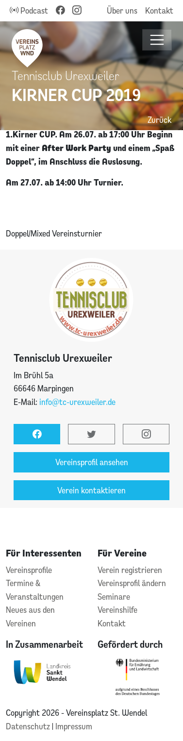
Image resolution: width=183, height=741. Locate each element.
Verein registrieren (130, 569)
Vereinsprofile (29, 569)
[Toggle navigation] (157, 40)
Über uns (122, 10)
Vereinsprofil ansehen (91, 462)
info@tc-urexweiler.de (77, 401)
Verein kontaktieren (91, 490)
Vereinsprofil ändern (132, 583)
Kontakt (159, 10)
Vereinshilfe (117, 609)
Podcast (29, 10)
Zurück (159, 119)
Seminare (114, 596)
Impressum (73, 726)
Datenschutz (29, 726)
